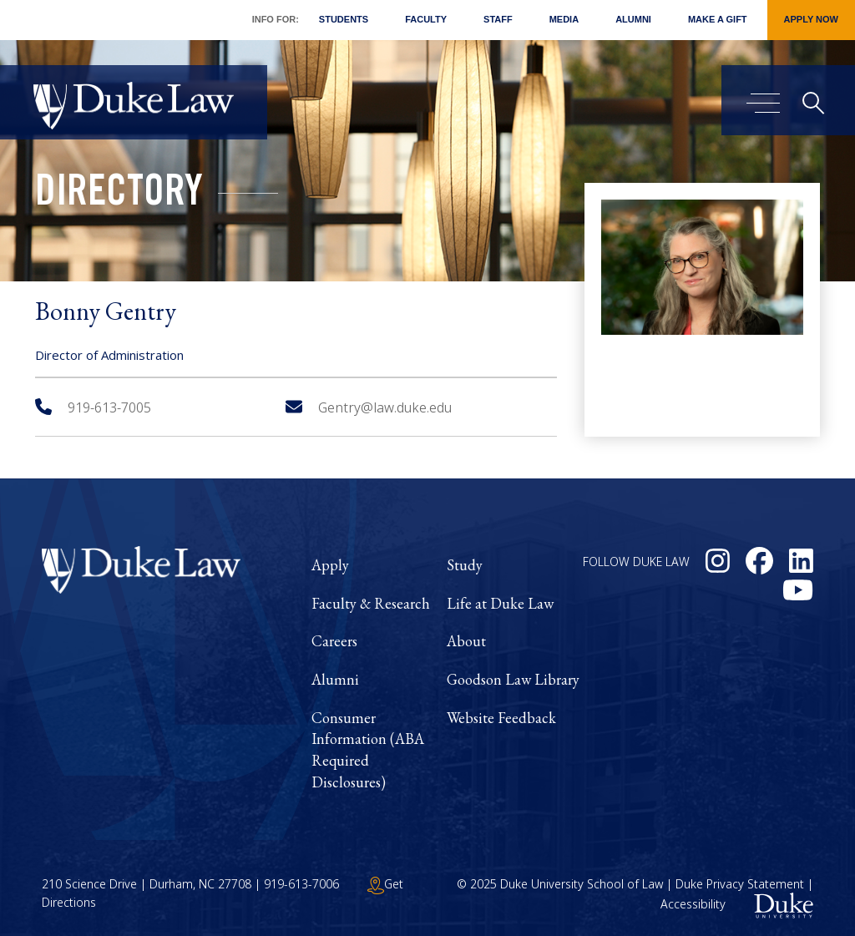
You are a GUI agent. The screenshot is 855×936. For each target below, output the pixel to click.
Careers (334, 640)
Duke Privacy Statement (739, 884)
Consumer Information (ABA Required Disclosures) (367, 750)
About (466, 640)
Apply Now (811, 19)
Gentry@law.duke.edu (369, 407)
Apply (330, 564)
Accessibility (693, 905)
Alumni (633, 19)
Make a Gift (717, 19)
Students (343, 19)
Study (465, 564)
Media (564, 19)
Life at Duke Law (500, 603)
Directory (119, 195)
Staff (498, 19)
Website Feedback (501, 717)
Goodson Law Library (513, 679)
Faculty (426, 19)
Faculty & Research (370, 603)
